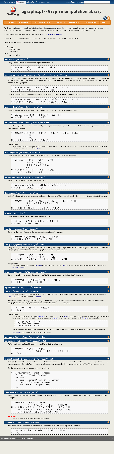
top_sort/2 (12, 296)
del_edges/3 (36, 148)
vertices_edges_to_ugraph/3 (52, 34)
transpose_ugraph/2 (18, 267)
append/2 (39, 296)
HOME (11, 22)
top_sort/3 (42, 316)
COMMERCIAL (91, 22)
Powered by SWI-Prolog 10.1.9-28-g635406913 (17, 438)
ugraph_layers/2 (18, 332)
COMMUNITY (74, 22)
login (111, 438)
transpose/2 (38, 265)
